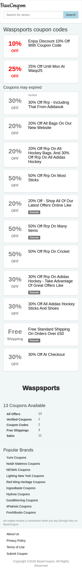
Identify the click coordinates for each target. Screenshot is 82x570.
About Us (13, 534)
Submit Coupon (17, 553)
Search (71, 15)
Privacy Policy (16, 540)
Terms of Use (15, 547)
